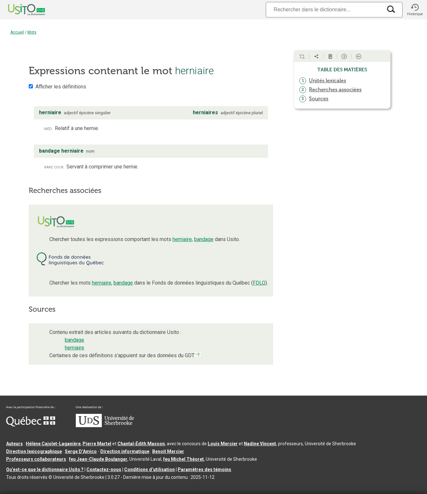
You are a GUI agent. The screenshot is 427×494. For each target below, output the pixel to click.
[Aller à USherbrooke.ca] (105, 425)
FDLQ (259, 283)
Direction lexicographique (34, 451)
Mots (31, 32)
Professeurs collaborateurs (36, 459)
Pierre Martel (97, 443)
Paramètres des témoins (204, 469)
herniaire (182, 239)
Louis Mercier (223, 443)
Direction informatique (124, 451)
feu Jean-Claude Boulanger (98, 459)
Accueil (17, 32)
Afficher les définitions (60, 87)
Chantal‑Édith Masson (141, 443)
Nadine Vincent (260, 443)
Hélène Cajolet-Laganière (53, 443)
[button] (414, 9)
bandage (204, 239)
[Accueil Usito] (19, 9)
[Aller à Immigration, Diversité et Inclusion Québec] (30, 425)
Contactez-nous (103, 469)
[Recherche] (324, 9)
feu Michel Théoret (183, 459)
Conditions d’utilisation (149, 469)
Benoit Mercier (168, 451)
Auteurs (14, 443)
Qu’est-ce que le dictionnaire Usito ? (45, 469)
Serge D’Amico (81, 451)
